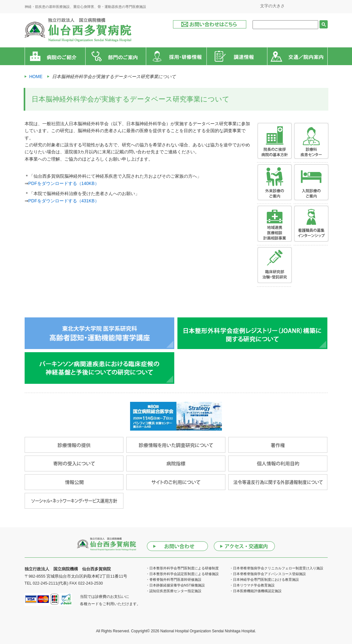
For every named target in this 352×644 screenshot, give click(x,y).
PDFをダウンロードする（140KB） (63, 183)
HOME (36, 76)
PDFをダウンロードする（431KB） (63, 200)
